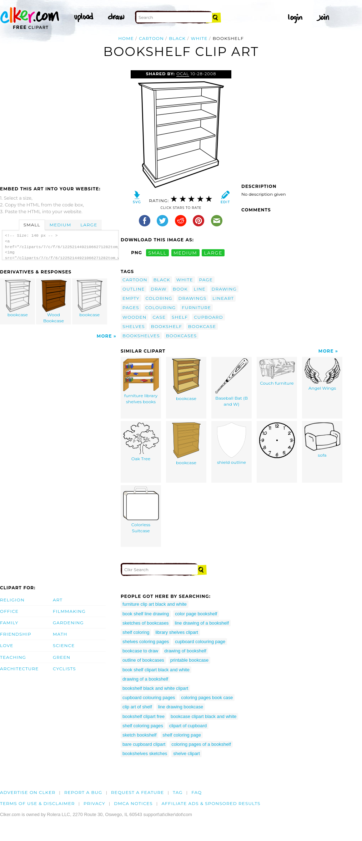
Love (6, 645)
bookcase (18, 298)
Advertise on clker (27, 792)
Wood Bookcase (54, 301)
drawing (224, 289)
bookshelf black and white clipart (155, 688)
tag (177, 792)
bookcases (181, 335)
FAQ (196, 792)
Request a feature (137, 792)
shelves (133, 326)
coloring (159, 298)
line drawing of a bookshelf (202, 623)
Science (64, 645)
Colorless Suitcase (141, 510)
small (157, 252)
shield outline (231, 443)
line (200, 289)
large (213, 252)
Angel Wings (322, 374)
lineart (223, 298)
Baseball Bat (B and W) (231, 382)
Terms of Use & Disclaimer (37, 803)
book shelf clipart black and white (156, 669)
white (199, 38)
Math (60, 634)
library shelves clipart (176, 632)
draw (158, 289)
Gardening (68, 622)
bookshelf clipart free (143, 716)
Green (61, 657)
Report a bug (83, 792)
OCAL (182, 73)
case (159, 317)
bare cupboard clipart (143, 744)
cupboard (208, 317)
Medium (60, 224)
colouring (160, 307)
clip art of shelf (137, 706)
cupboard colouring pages (148, 697)
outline (133, 289)
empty (131, 298)
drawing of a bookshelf (145, 679)
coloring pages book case (207, 697)
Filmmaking (69, 611)
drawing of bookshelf (185, 650)
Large (88, 224)
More (104, 336)
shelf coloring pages (142, 725)
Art (57, 599)
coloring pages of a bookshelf (201, 744)
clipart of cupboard (188, 725)
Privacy (94, 803)
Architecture (19, 668)
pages (130, 307)
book (180, 289)
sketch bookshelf (139, 735)
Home (126, 38)
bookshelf (166, 326)
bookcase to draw (140, 650)
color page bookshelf (196, 613)
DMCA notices (133, 803)
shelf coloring (135, 632)
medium (185, 252)
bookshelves (141, 335)
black (177, 38)
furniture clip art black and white (154, 604)
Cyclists (64, 668)
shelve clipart (186, 753)
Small (32, 224)
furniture (196, 307)
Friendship (15, 634)
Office (9, 611)
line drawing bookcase (180, 706)
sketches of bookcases (145, 623)
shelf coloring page (181, 735)
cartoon (151, 38)
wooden (134, 317)
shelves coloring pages (145, 641)
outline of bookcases (143, 660)
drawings (193, 298)
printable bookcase (189, 660)
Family (9, 622)
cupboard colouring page (200, 641)
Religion (12, 599)
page (206, 279)
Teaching (13, 657)
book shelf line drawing (145, 613)
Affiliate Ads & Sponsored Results (210, 803)
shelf (180, 317)
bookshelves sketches (144, 753)
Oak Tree (141, 441)
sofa (322, 440)
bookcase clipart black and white (203, 716)
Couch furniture (277, 372)
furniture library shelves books (141, 381)
